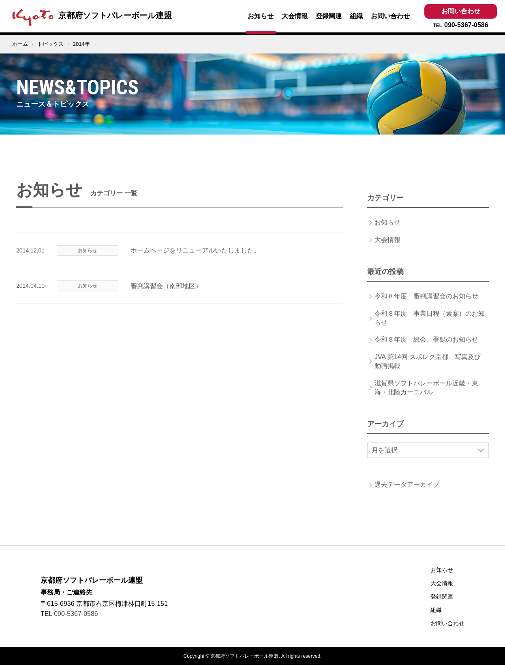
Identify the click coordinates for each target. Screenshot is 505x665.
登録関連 (329, 16)
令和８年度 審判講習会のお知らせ (426, 303)
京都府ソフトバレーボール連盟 (90, 15)
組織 (356, 16)
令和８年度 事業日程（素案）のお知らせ (429, 325)
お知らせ (261, 16)
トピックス (50, 44)
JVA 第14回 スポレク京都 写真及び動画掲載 (427, 368)
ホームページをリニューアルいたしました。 (195, 257)
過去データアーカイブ (406, 491)
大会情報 (295, 16)
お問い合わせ (390, 16)
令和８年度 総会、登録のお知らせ (426, 346)
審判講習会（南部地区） (166, 292)
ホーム (20, 44)
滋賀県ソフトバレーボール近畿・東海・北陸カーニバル (426, 394)
